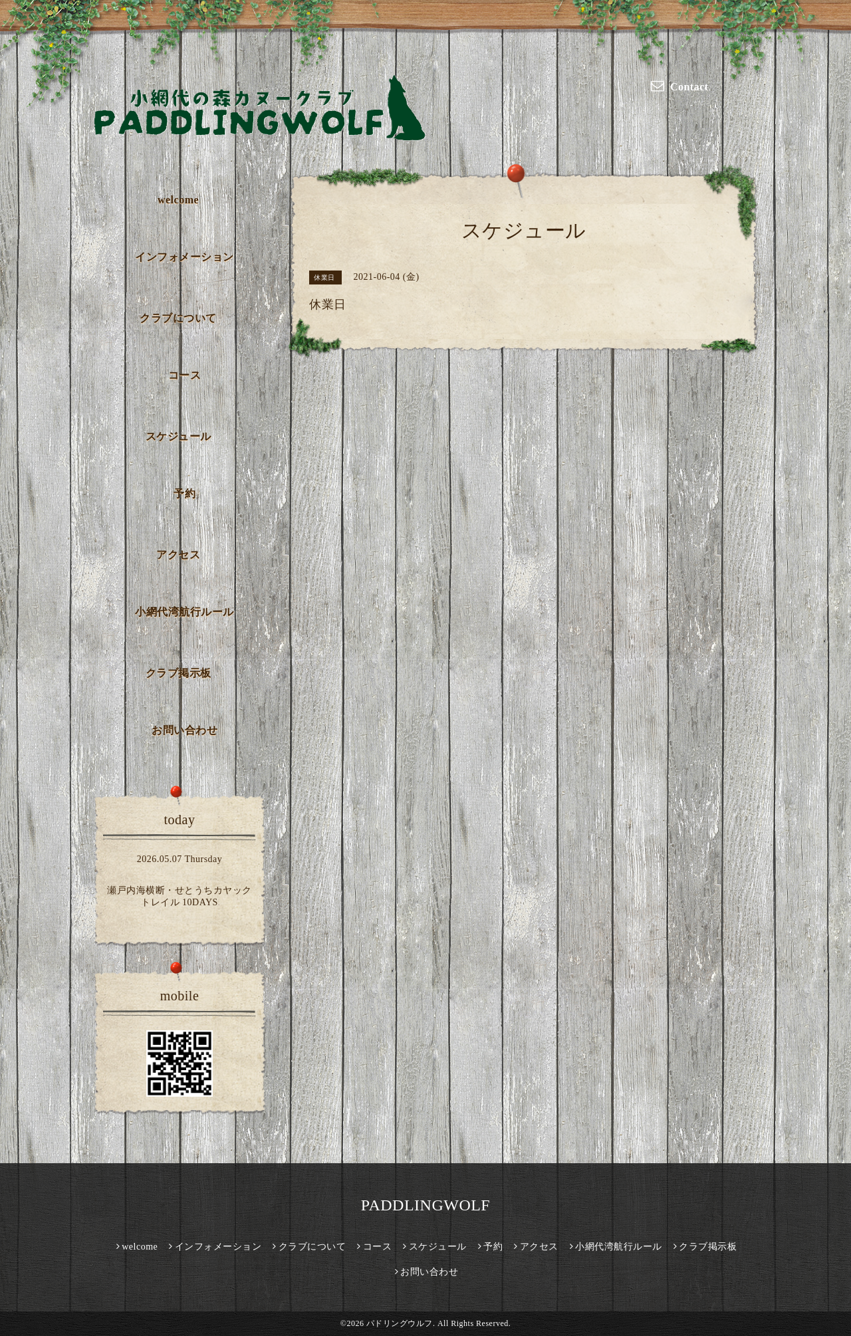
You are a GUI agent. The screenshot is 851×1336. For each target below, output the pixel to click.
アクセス (178, 554)
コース (184, 375)
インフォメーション (184, 257)
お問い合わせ (184, 730)
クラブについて (178, 318)
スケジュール (178, 436)
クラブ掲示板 (178, 673)
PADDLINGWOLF (425, 1205)
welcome (178, 199)
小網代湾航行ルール (184, 611)
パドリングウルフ (399, 1323)
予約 (184, 493)
